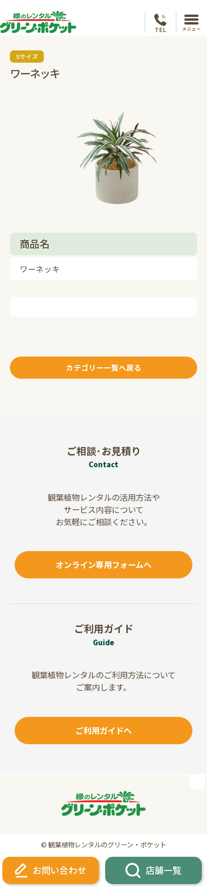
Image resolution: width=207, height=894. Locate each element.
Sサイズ (27, 56)
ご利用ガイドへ (103, 730)
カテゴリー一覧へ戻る (103, 367)
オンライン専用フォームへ (103, 564)
